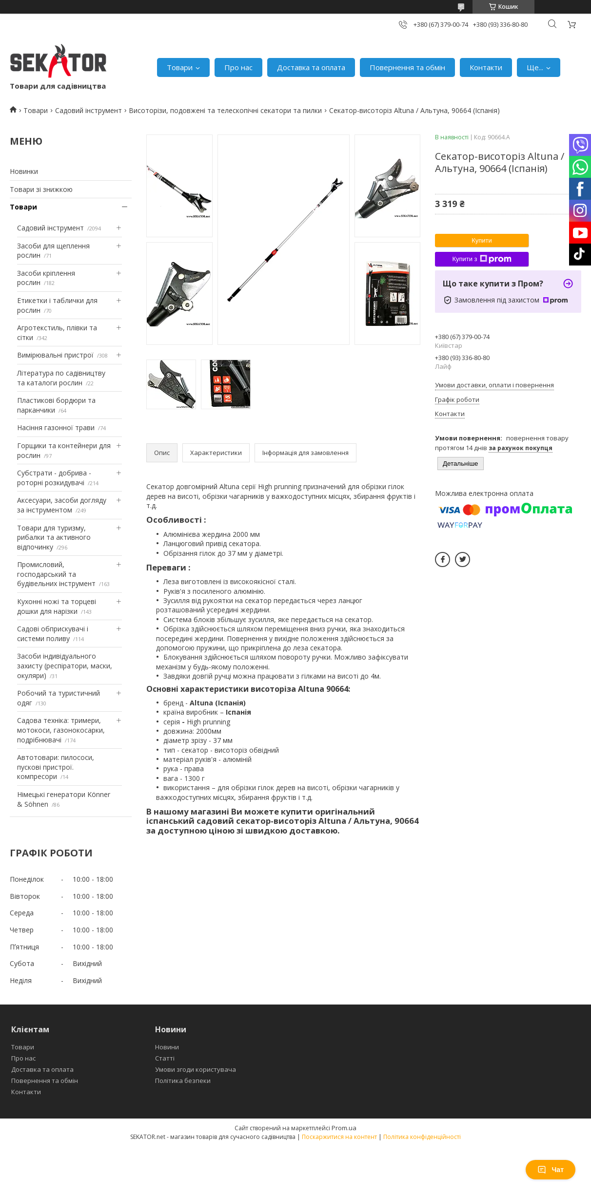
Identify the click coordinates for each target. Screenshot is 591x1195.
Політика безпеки (183, 1080)
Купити (482, 240)
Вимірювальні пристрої (55, 355)
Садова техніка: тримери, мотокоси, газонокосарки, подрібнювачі (61, 730)
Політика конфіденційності (422, 1137)
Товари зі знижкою (41, 189)
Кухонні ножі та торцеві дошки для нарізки (56, 606)
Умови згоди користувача (195, 1069)
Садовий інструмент (88, 110)
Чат (550, 1169)
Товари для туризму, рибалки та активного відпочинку (54, 537)
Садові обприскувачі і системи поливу (52, 633)
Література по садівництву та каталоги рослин (61, 377)
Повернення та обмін (407, 67)
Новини (167, 1047)
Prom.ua (344, 1127)
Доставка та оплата (311, 67)
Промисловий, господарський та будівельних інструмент (56, 574)
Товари (180, 67)
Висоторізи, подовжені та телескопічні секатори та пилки (225, 110)
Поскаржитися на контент (339, 1137)
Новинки (24, 171)
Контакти (486, 67)
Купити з (481, 259)
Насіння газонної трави (56, 427)
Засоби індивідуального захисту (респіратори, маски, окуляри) (64, 665)
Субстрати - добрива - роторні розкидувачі (54, 477)
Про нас (238, 67)
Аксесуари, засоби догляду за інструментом (61, 504)
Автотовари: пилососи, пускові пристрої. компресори (55, 767)
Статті (165, 1058)
